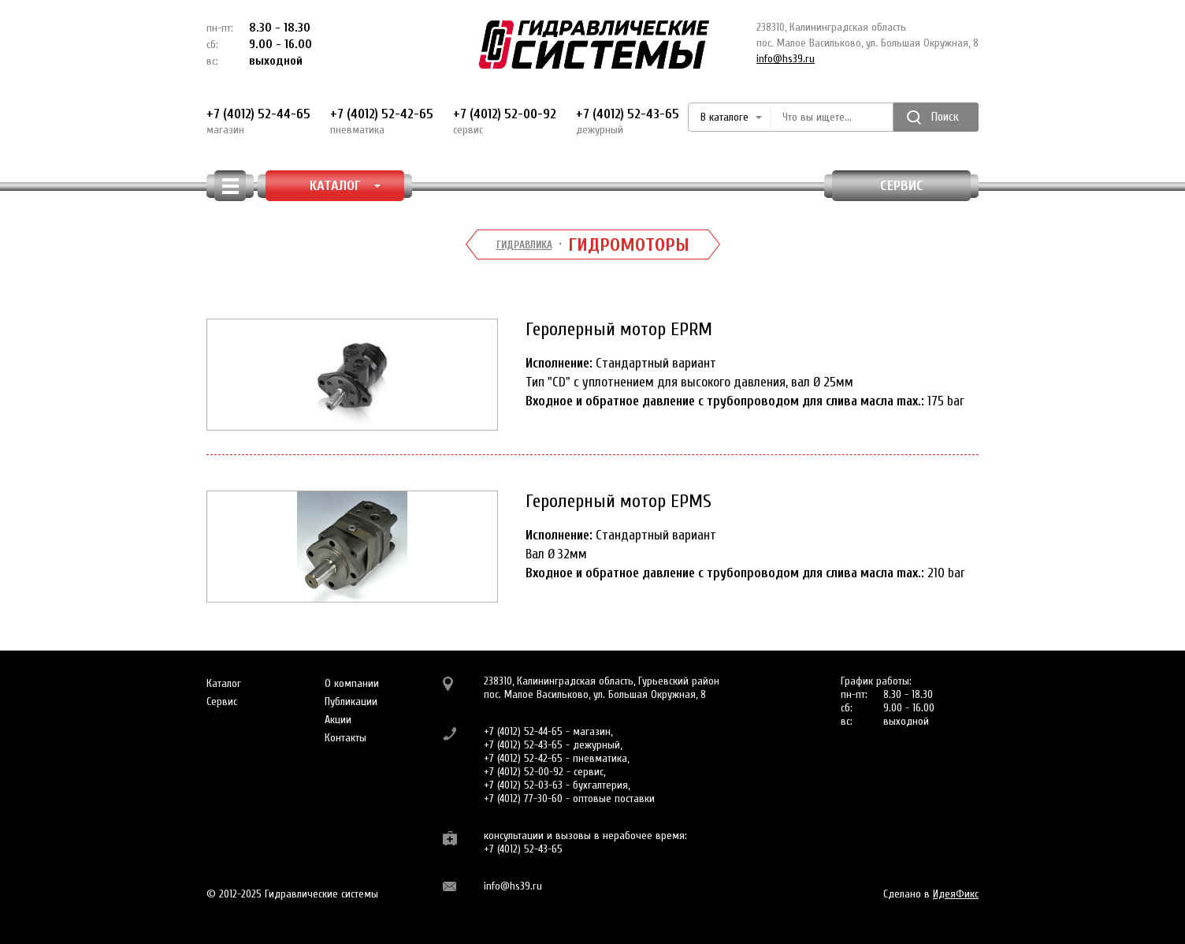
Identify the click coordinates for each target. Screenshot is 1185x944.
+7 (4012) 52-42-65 (381, 121)
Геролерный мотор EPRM (619, 329)
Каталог (223, 683)
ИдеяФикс (956, 894)
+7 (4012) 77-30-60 (523, 798)
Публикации (351, 701)
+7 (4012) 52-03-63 (523, 785)
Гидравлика (524, 245)
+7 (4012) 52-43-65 (627, 121)
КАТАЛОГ (345, 185)
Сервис (901, 185)
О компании (352, 683)
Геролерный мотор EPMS (618, 501)
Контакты (345, 737)
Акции (338, 719)
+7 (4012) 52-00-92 (504, 121)
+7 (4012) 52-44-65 (258, 121)
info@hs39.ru (785, 58)
